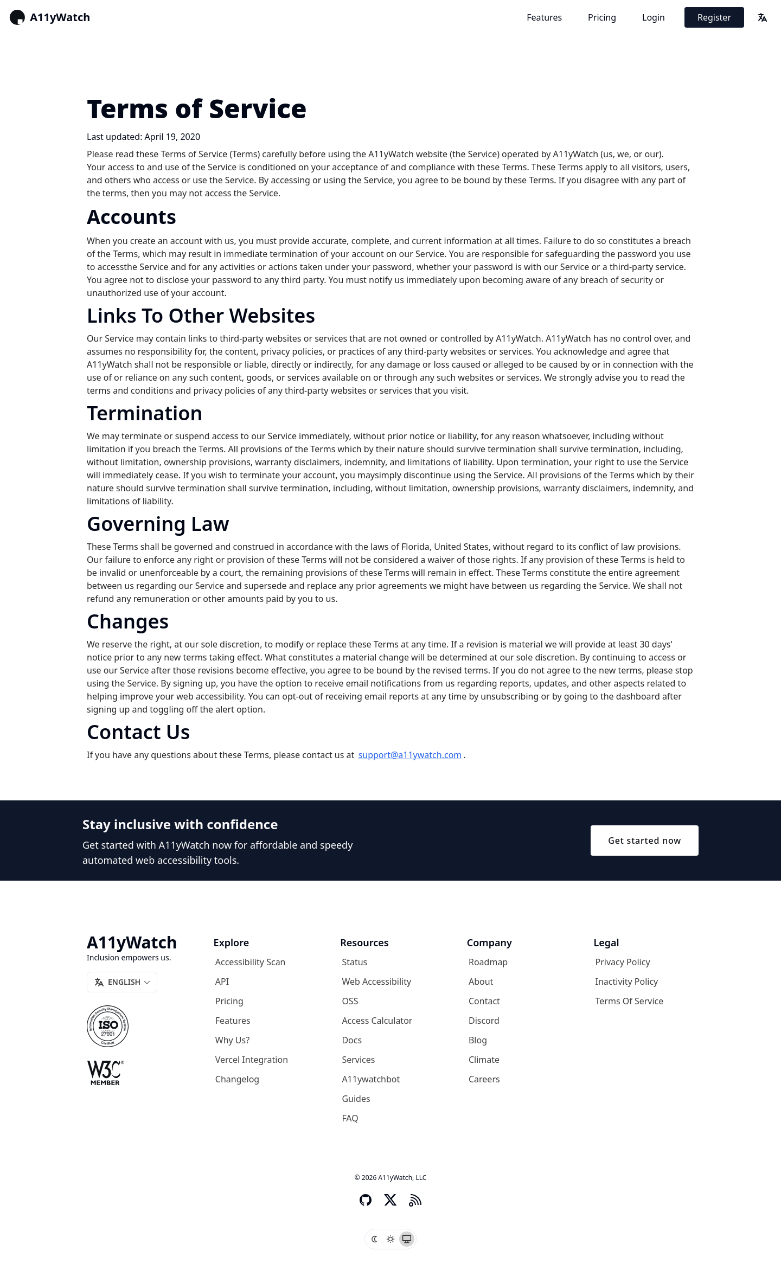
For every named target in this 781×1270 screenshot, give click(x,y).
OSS (350, 1001)
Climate (484, 1060)
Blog (478, 1040)
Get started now (644, 840)
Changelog (237, 1079)
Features (544, 17)
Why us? (232, 1040)
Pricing (602, 17)
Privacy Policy (623, 962)
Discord (484, 1021)
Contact (484, 1001)
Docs (352, 1040)
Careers (484, 1079)
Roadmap (488, 962)
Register (714, 17)
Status (354, 962)
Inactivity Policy (627, 981)
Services (358, 1060)
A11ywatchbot (371, 1079)
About (481, 981)
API (222, 981)
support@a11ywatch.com (410, 755)
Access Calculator (377, 1021)
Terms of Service (630, 1001)
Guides (356, 1099)
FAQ (350, 1118)
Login (653, 17)
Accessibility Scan (250, 962)
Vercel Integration (251, 1060)
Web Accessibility (376, 981)
